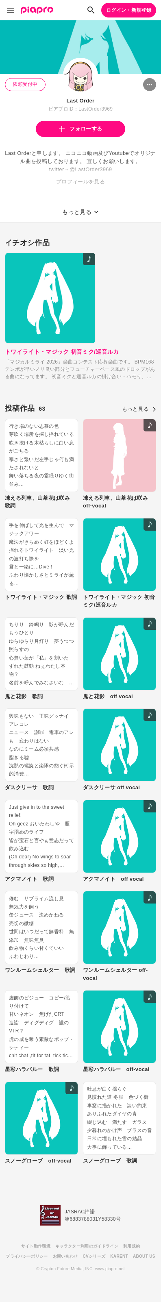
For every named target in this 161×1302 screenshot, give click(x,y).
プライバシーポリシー (27, 1256)
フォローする (80, 129)
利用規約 (131, 1246)
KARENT (119, 1256)
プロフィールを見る (80, 182)
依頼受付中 (25, 84)
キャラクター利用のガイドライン (86, 1246)
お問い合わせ (65, 1256)
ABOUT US (144, 1256)
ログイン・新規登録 (128, 10)
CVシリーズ (94, 1256)
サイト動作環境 (35, 1246)
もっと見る (139, 409)
